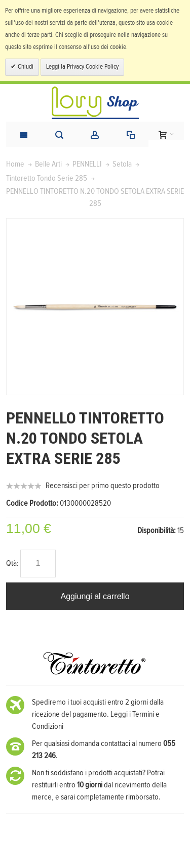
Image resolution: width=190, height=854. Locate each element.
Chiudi (24, 67)
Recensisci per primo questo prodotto (103, 486)
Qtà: (12, 563)
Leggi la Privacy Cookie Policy (82, 67)
